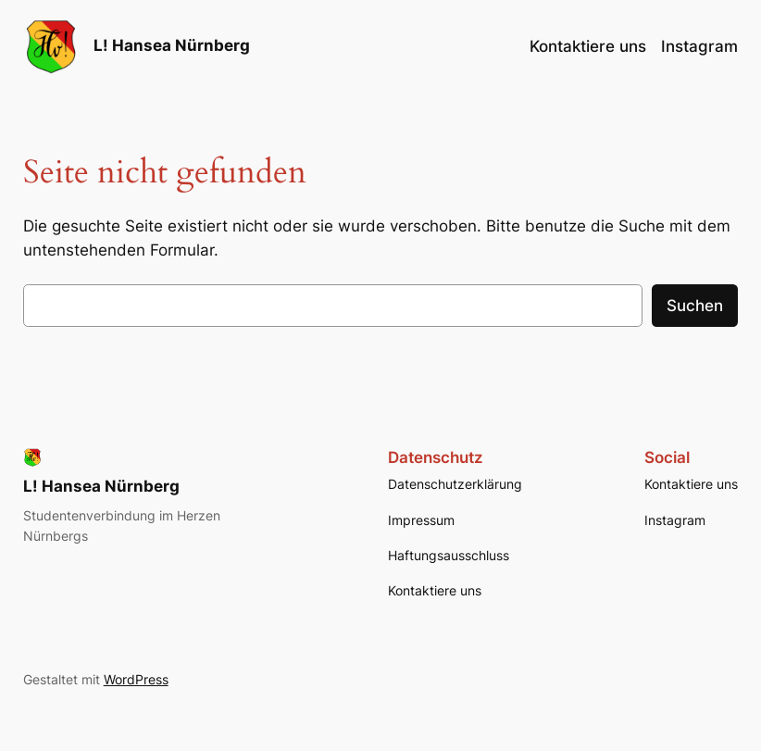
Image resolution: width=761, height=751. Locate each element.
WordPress (136, 679)
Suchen (695, 305)
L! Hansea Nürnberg (172, 45)
